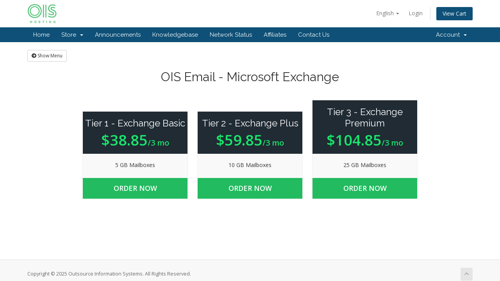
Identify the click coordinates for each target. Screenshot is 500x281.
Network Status (231, 34)
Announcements (118, 34)
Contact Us (313, 34)
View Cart (454, 13)
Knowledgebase (175, 34)
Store (72, 34)
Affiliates (275, 34)
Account (451, 34)
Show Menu (47, 55)
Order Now (135, 188)
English (387, 13)
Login (416, 13)
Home (41, 34)
